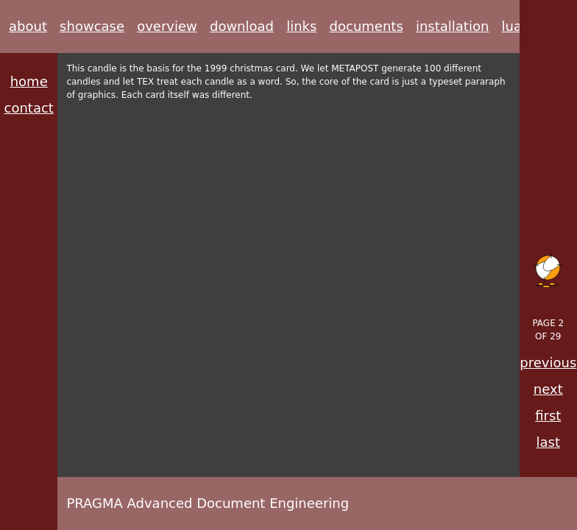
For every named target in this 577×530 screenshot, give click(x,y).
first (548, 415)
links (301, 26)
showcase (92, 26)
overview (167, 26)
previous (548, 362)
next (548, 389)
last (548, 442)
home (29, 81)
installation (452, 26)
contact (29, 108)
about (28, 26)
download (242, 26)
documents (366, 26)
